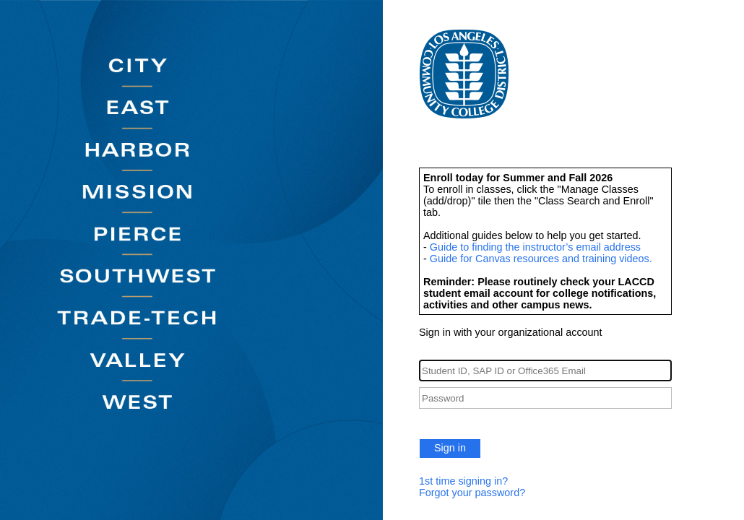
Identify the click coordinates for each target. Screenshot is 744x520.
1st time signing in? (463, 481)
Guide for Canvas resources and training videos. (541, 258)
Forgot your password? (472, 492)
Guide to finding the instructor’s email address (535, 247)
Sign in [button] (450, 448)
